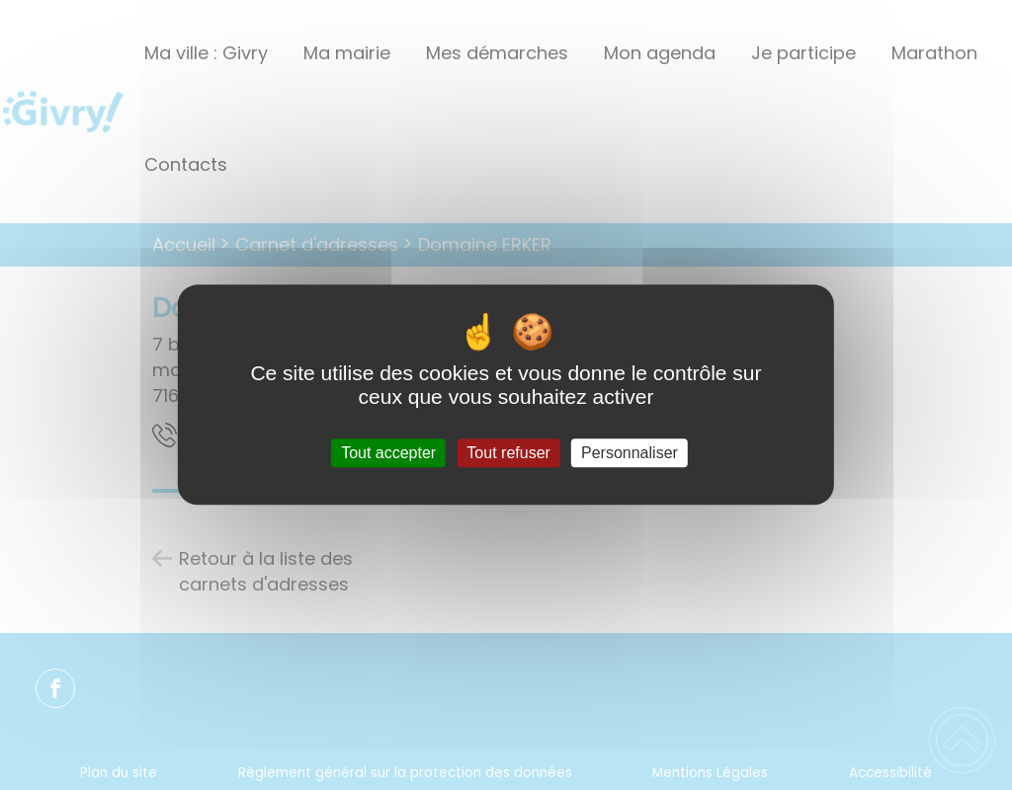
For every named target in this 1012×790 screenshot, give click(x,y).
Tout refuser (507, 452)
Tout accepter (388, 452)
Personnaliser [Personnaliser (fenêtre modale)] (629, 452)
